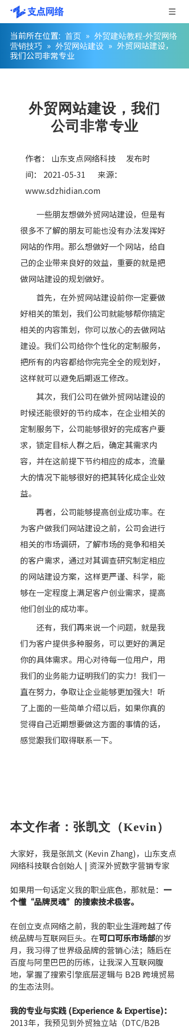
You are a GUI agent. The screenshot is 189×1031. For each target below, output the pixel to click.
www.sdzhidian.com (63, 190)
